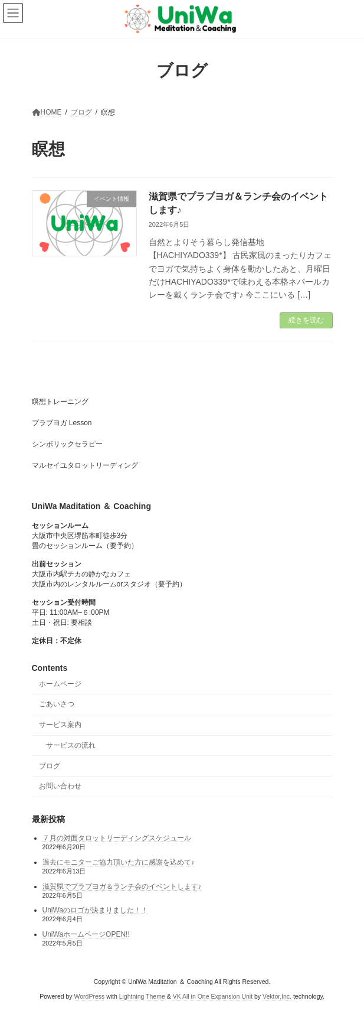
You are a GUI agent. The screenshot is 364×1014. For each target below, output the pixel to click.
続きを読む (306, 320)
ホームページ (60, 683)
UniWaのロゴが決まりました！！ (95, 910)
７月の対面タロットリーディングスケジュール (116, 838)
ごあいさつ (56, 704)
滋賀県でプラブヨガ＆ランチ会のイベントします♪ (122, 886)
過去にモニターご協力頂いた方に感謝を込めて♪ (118, 862)
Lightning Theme (142, 995)
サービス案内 (60, 724)
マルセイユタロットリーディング (85, 465)
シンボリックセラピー (67, 444)
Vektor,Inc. (277, 995)
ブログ (49, 765)
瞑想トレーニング (60, 401)
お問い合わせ (60, 786)
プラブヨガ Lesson (62, 423)
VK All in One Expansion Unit (212, 995)
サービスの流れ (71, 745)
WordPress (89, 995)
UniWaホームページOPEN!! (86, 934)
